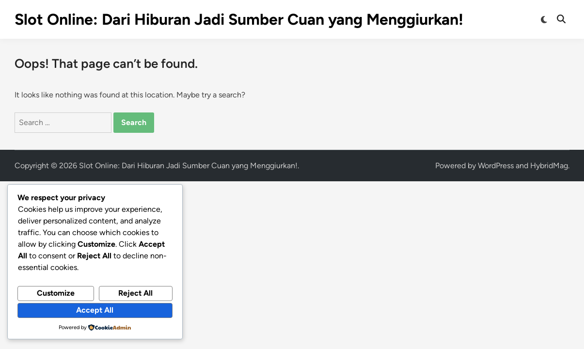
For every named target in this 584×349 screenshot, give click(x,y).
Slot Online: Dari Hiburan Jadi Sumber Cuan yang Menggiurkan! (239, 19)
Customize (56, 293)
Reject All (135, 293)
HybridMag (549, 165)
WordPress (496, 165)
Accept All (94, 310)
